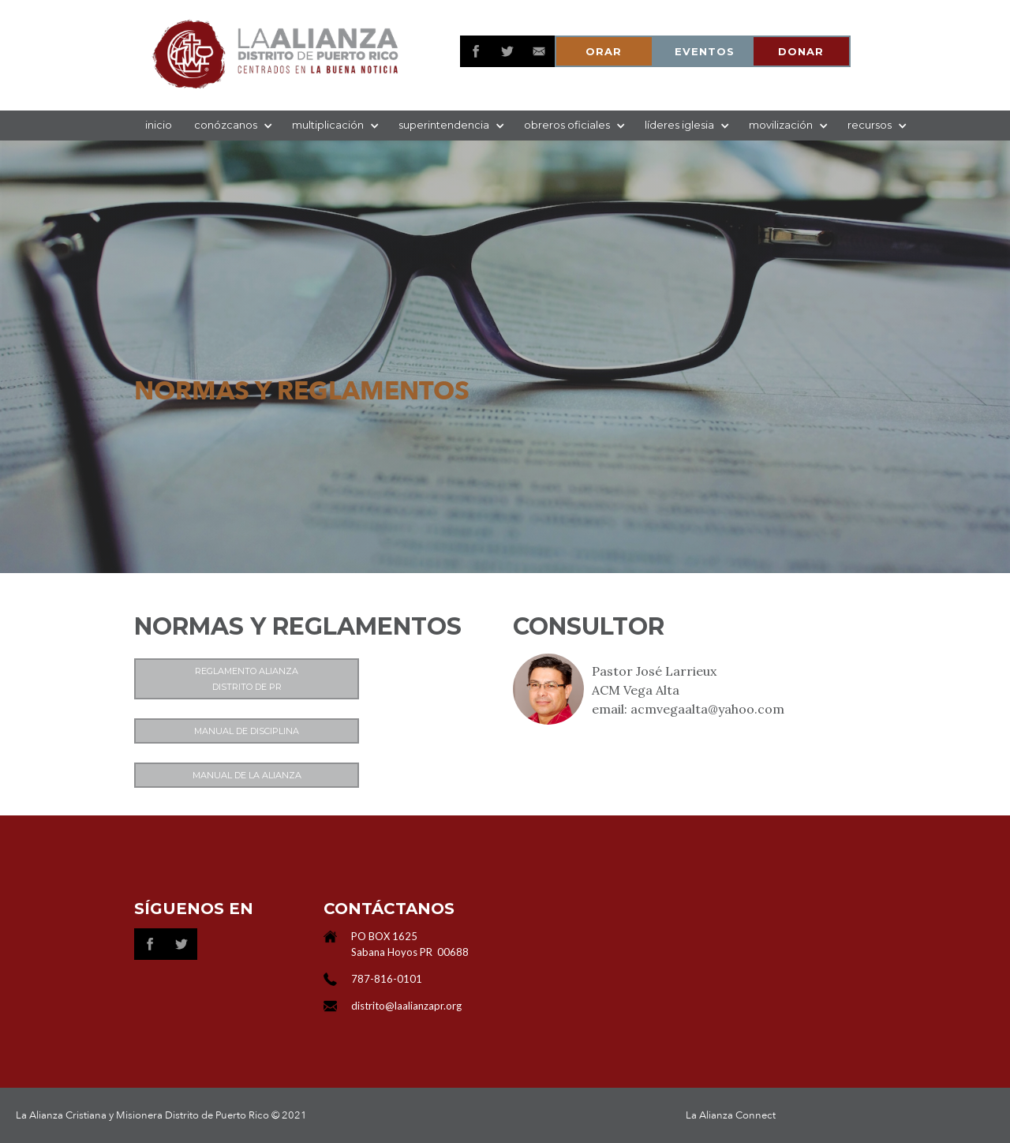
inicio (158, 124)
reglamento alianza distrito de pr (246, 678)
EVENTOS (705, 51)
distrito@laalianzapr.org (406, 1005)
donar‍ (801, 51)
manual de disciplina (246, 730)
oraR (603, 51)
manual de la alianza (247, 775)
